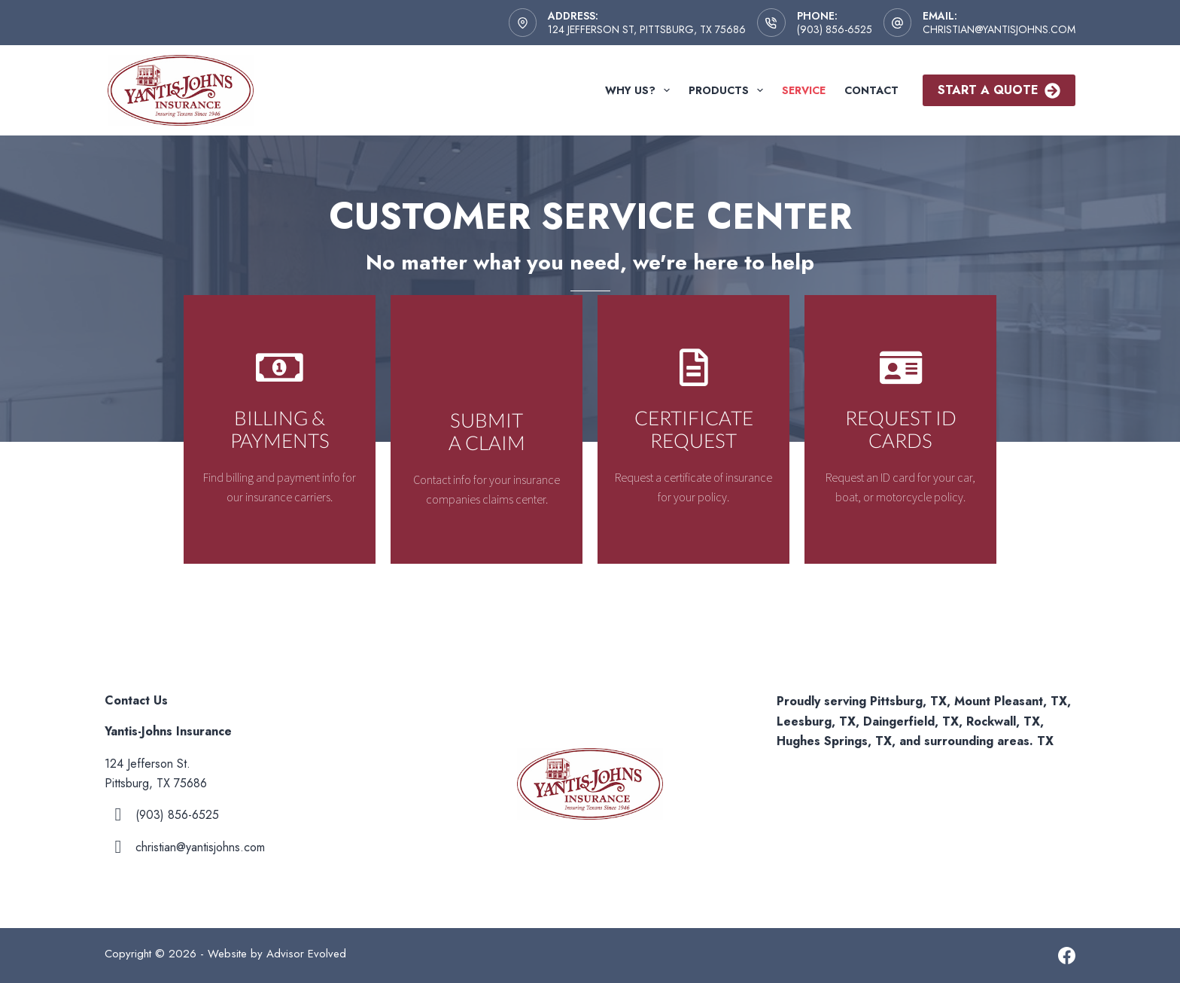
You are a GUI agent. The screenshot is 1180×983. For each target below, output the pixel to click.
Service (804, 90)
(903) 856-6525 (834, 29)
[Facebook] (1066, 955)
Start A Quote (999, 90)
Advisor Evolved (306, 953)
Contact (871, 90)
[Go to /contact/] (280, 429)
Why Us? (640, 90)
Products (729, 90)
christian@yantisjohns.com (999, 29)
